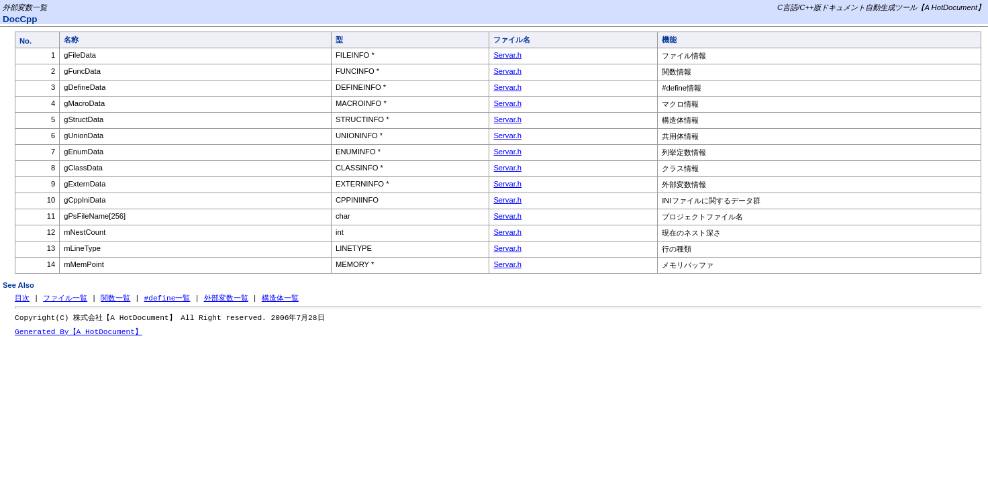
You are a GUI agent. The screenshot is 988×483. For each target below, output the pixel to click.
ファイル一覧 (65, 298)
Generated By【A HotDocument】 (78, 333)
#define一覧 (167, 298)
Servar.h (507, 55)
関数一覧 (115, 298)
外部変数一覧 (226, 298)
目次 (22, 298)
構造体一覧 (280, 298)
